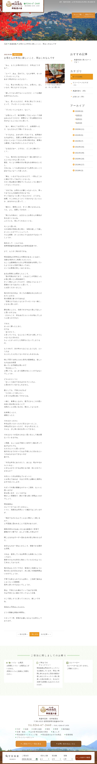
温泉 (26, 729)
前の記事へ (24, 634)
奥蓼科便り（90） (80, 91)
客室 (48, 729)
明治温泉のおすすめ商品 (51, 735)
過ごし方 (56, 732)
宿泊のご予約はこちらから (14, 607)
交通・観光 (21, 732)
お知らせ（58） (79, 97)
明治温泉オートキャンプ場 (27, 735)
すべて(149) (77, 77)
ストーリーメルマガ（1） (80, 84)
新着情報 (13, 44)
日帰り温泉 (37, 729)
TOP (6, 44)
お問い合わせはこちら (66, 744)
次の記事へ (45, 634)
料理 (56, 729)
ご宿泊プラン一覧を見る (31, 744)
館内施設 (66, 729)
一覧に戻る (34, 634)
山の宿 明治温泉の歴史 (39, 732)
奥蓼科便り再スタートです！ (82, 61)
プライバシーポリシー (25, 737)
